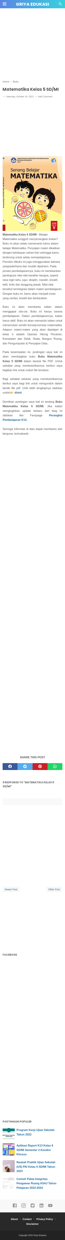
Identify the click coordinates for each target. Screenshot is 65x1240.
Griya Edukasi (32, 4)
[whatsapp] (54, 766)
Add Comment (45, 96)
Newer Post (11, 889)
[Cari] (60, 5)
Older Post (54, 889)
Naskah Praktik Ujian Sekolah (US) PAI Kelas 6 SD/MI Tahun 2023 (35, 1167)
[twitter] (25, 766)
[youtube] (50, 1207)
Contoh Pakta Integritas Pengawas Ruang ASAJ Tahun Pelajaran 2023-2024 (36, 1183)
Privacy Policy (44, 1219)
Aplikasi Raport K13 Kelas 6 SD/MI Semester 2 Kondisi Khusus (34, 1150)
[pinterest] (40, 766)
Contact (27, 1219)
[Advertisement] (32, 44)
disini (18, 392)
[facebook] (10, 766)
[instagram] (23, 1207)
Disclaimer (32, 1224)
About (14, 1219)
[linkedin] (41, 1207)
